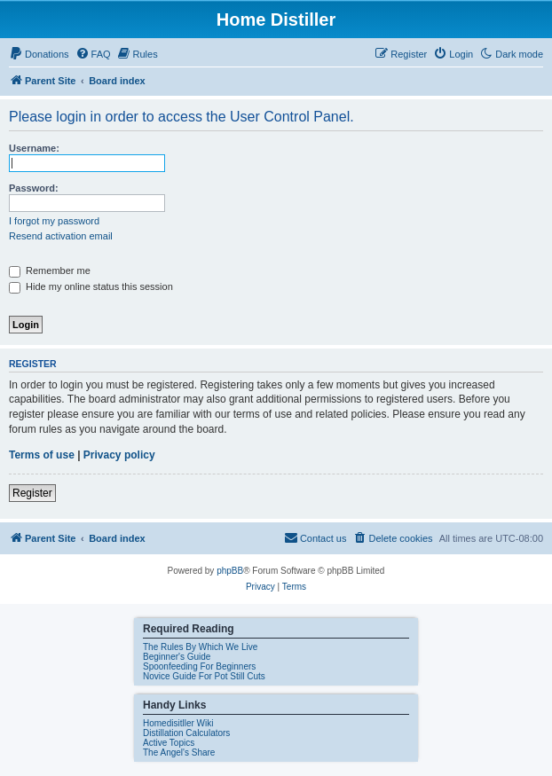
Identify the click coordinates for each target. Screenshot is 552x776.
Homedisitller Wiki (178, 723)
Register (32, 493)
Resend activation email (61, 236)
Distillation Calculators (186, 733)
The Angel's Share (179, 752)
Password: (34, 188)
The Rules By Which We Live (200, 647)
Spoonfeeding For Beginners (199, 666)
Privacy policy (119, 455)
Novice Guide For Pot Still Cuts (204, 676)
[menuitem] (39, 54)
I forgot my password (54, 221)
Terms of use (42, 455)
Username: (34, 148)
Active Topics (168, 743)
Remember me (50, 270)
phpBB (230, 571)
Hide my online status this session (91, 286)
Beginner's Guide (176, 657)
